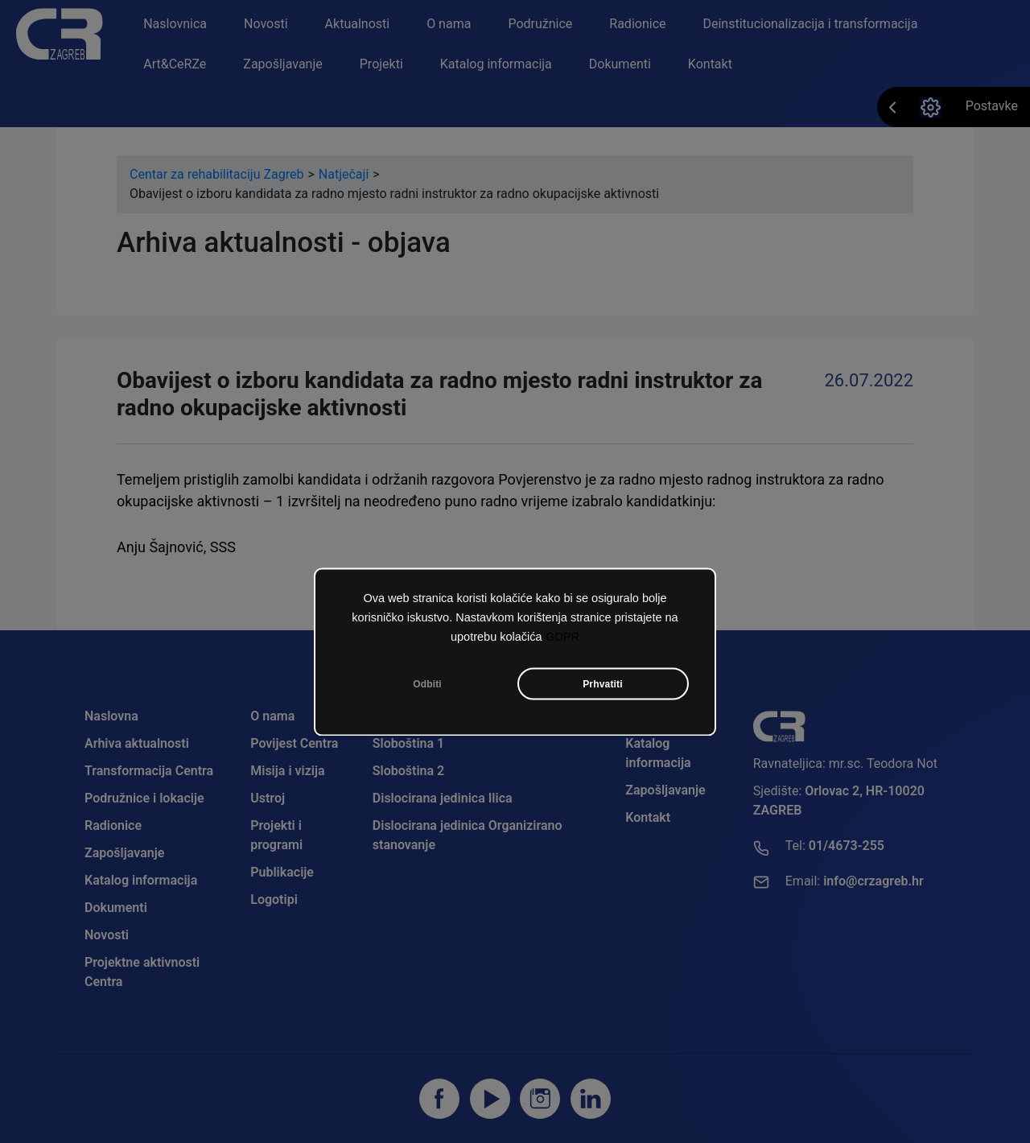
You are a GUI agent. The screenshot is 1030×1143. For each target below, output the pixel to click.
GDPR (562, 636)
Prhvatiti (603, 684)
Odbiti (427, 684)
